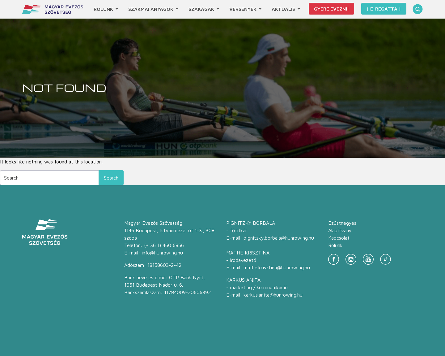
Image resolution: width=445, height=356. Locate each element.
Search (111, 177)
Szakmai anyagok (151, 9)
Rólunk (104, 9)
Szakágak (202, 9)
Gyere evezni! (331, 8)
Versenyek (243, 9)
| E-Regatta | (384, 8)
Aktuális (284, 9)
